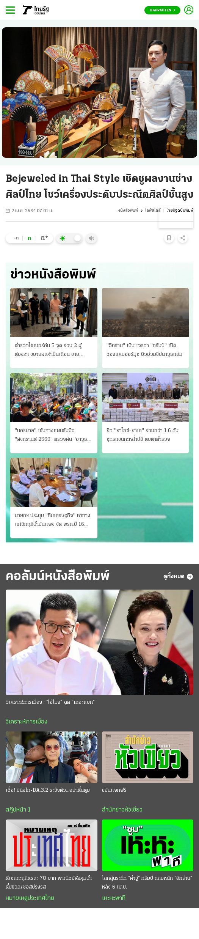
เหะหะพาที (113, 898)
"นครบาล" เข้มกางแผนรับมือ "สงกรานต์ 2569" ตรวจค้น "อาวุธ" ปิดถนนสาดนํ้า (52, 436)
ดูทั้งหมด (178, 576)
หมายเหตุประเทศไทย (30, 898)
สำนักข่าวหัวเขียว (122, 810)
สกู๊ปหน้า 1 (18, 810)
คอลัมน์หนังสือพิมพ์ (58, 577)
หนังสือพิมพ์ (128, 211)
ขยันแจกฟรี (114, 790)
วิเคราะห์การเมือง (26, 722)
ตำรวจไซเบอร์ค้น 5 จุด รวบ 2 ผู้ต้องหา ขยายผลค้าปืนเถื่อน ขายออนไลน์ (48, 351)
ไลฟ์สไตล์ (153, 211)
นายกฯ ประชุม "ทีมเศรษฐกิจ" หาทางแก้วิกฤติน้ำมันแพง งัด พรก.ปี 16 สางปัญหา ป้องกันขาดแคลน (52, 521)
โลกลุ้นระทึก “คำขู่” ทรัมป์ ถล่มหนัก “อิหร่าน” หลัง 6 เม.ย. (147, 883)
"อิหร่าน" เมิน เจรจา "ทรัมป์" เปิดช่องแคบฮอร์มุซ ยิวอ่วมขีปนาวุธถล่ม (144, 350)
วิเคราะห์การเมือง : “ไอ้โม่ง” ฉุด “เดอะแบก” (50, 702)
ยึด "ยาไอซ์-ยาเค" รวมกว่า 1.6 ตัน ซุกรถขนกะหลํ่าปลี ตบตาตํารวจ (143, 435)
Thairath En (162, 10)
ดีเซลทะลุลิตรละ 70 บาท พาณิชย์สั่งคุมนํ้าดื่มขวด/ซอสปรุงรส (49, 883)
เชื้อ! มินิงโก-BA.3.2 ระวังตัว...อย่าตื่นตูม (48, 790)
